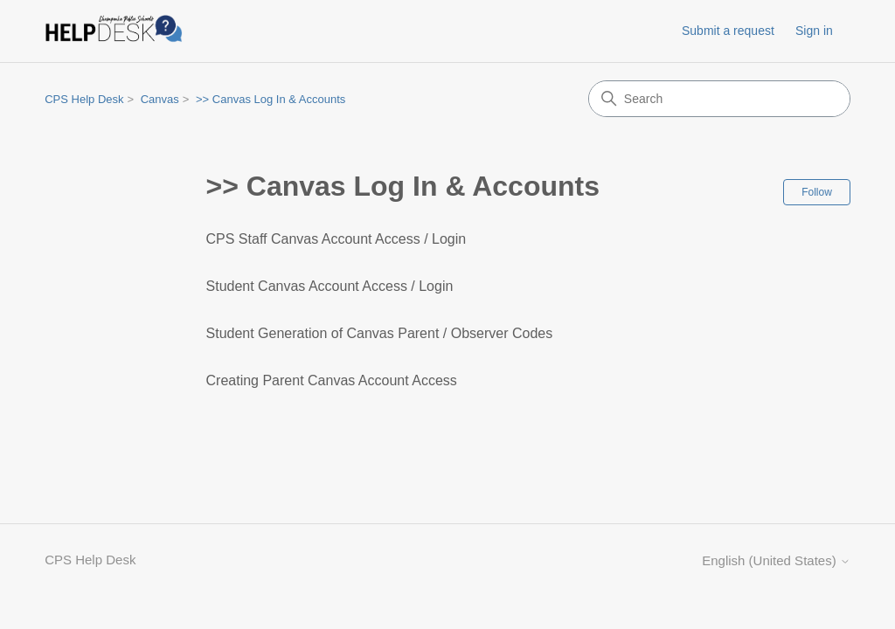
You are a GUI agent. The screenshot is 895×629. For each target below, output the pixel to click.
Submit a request (728, 31)
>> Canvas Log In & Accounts (270, 99)
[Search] (719, 98)
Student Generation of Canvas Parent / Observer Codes (379, 333)
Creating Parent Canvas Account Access (331, 380)
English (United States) (776, 560)
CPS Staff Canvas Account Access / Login (336, 239)
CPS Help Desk (84, 99)
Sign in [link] (814, 31)
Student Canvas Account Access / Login (330, 286)
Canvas (160, 99)
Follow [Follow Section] (816, 192)
